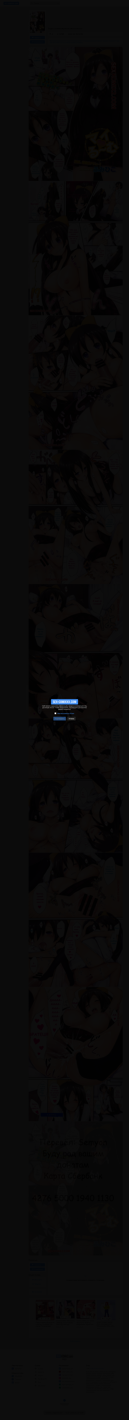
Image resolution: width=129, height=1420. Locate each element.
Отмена (71, 718)
